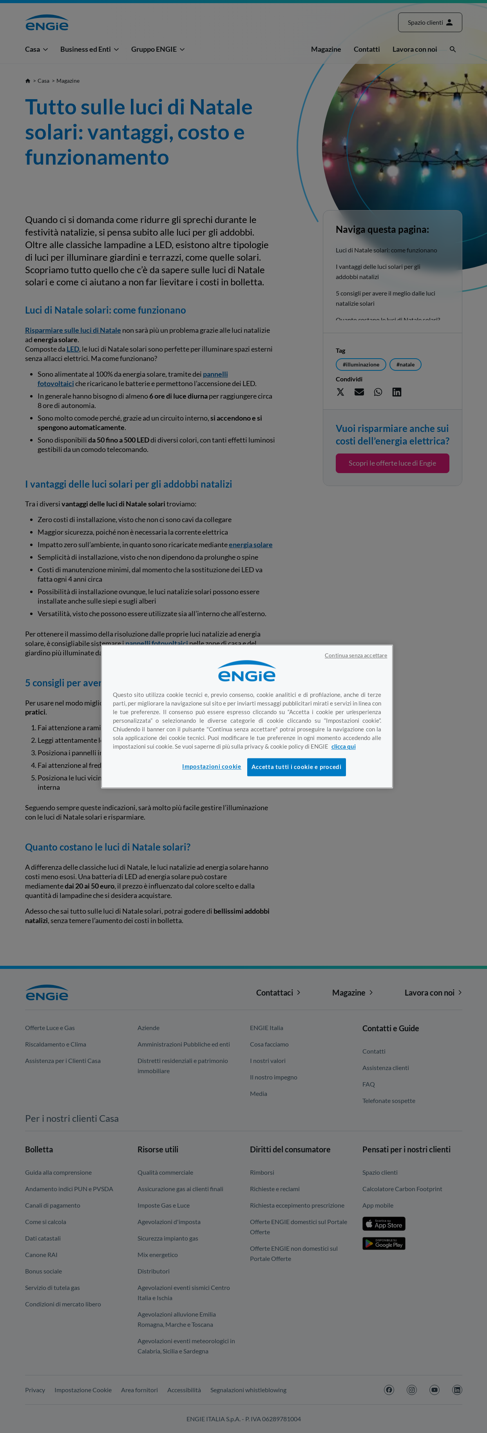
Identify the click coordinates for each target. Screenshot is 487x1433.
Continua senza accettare (356, 655)
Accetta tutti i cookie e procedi (297, 767)
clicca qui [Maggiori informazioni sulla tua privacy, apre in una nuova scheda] (343, 746)
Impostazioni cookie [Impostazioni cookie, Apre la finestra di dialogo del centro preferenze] (211, 766)
